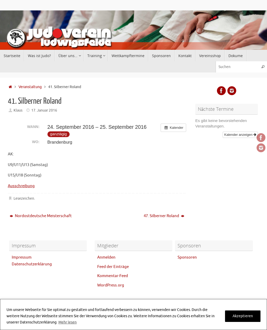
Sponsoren (187, 257)
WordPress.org (110, 285)
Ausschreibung (21, 186)
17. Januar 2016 (44, 110)
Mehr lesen (67, 322)
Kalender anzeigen (240, 135)
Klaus (18, 110)
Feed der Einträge (113, 266)
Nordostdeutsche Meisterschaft (41, 215)
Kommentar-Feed (112, 275)
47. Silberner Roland (164, 215)
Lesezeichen (24, 198)
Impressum (22, 257)
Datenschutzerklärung (32, 264)
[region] (133, 314)
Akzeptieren (243, 316)
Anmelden (106, 257)
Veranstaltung (30, 87)
